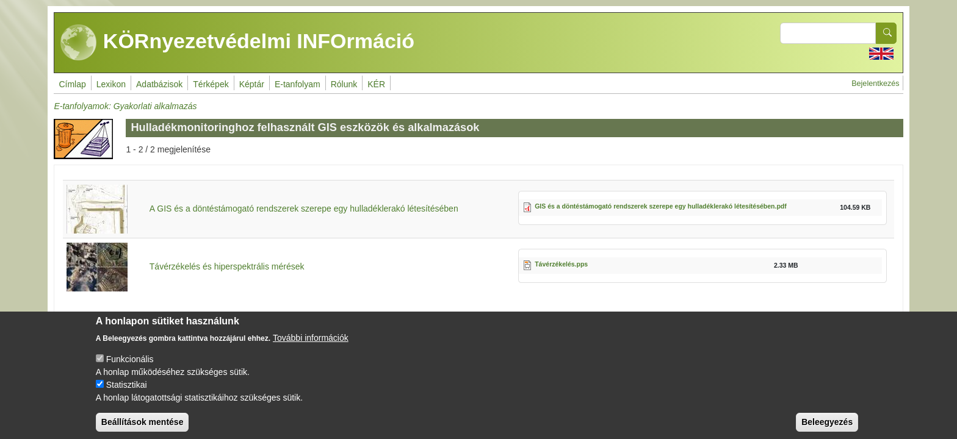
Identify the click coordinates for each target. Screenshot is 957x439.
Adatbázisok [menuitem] (159, 84)
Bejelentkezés (875, 83)
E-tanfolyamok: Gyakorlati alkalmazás (125, 106)
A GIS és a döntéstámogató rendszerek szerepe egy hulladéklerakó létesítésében (304, 208)
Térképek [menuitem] (210, 84)
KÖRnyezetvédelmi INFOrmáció (237, 42)
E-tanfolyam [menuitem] (297, 84)
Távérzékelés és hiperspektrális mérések (227, 266)
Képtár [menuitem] (251, 84)
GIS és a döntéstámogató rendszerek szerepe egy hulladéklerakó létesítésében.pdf (661, 206)
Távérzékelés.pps (561, 264)
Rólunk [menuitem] (344, 84)
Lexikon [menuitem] (111, 84)
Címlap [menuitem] (72, 84)
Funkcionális (130, 369)
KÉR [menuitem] (376, 84)
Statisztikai (126, 394)
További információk (310, 347)
